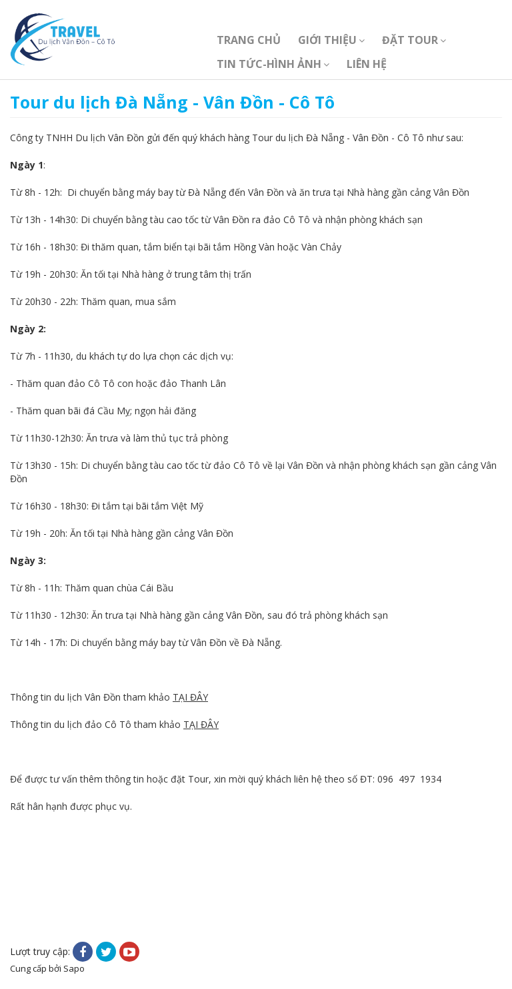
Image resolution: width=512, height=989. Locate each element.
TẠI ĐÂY (190, 697)
